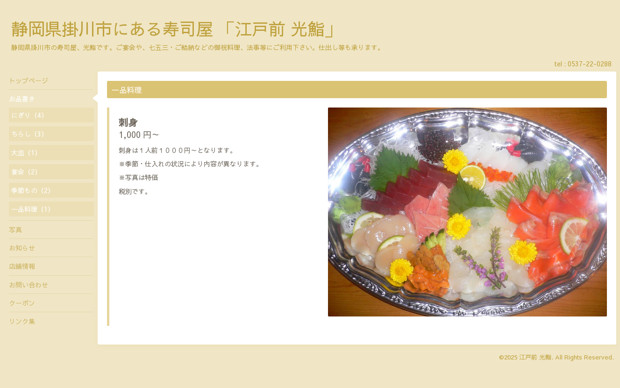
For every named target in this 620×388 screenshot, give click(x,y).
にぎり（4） (29, 115)
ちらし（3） (29, 133)
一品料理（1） (32, 209)
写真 (15, 229)
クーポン (22, 303)
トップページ (28, 80)
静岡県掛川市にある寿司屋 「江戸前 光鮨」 (176, 28)
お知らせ (22, 247)
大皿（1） (26, 152)
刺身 (128, 122)
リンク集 (22, 321)
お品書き (22, 98)
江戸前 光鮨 (535, 357)
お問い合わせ (28, 284)
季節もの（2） (32, 190)
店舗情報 (22, 266)
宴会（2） (26, 171)
